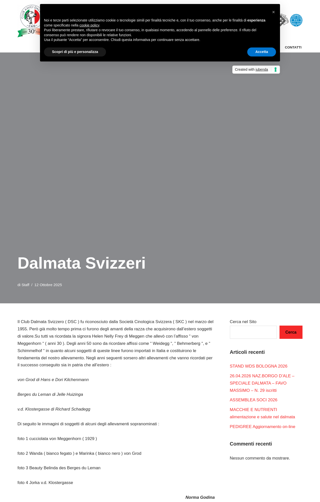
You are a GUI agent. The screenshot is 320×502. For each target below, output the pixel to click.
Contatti (293, 47)
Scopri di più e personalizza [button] (75, 52)
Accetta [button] (261, 52)
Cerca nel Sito (243, 321)
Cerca (291, 332)
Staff (25, 285)
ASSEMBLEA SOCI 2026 (254, 400)
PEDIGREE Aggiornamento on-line (263, 426)
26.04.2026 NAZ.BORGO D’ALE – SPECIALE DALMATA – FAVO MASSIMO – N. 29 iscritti (262, 383)
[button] (274, 12)
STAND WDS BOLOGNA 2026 (259, 366)
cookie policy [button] (89, 25)
